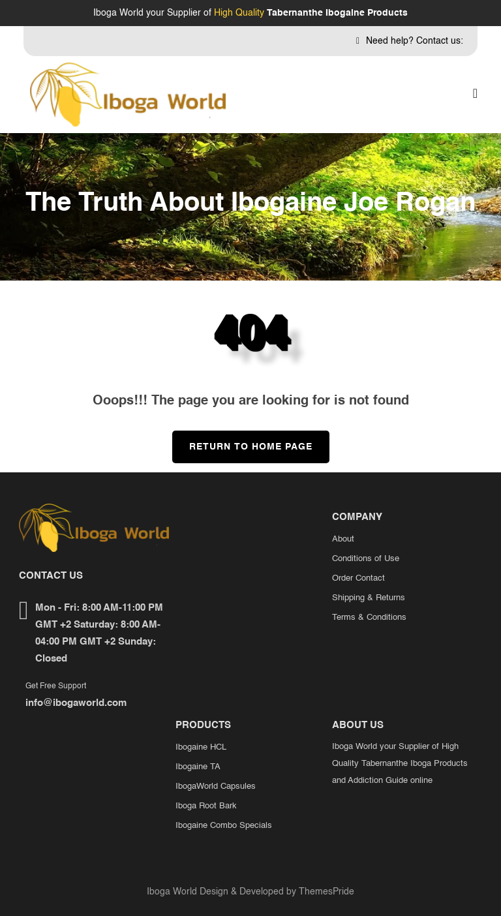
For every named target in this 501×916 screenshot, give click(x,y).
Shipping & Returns (368, 598)
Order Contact (358, 578)
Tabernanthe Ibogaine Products (337, 13)
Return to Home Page (242, 441)
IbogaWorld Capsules (215, 786)
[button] (475, 94)
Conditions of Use (365, 559)
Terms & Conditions (369, 617)
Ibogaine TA (197, 767)
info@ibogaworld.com (76, 703)
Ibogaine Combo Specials (223, 825)
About (343, 539)
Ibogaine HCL (200, 747)
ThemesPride (325, 891)
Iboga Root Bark (206, 806)
